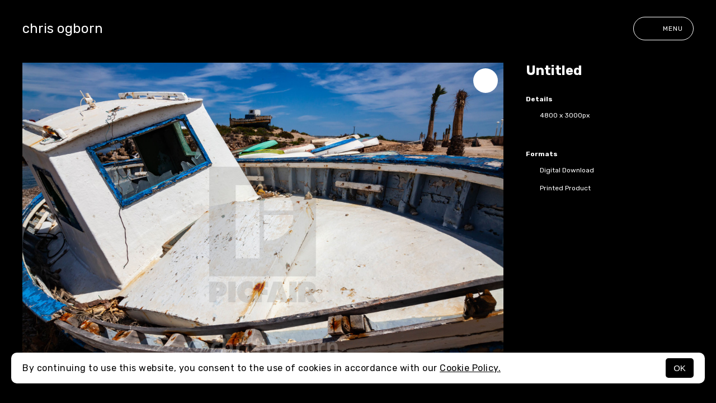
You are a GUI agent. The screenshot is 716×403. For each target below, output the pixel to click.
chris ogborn (62, 28)
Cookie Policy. (470, 368)
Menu (663, 28)
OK (679, 368)
